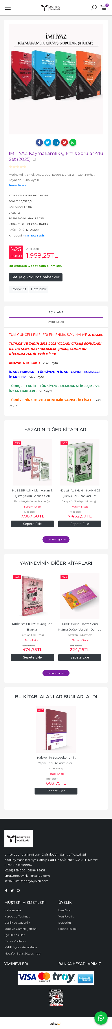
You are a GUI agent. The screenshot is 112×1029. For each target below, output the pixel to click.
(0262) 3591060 (14, 870)
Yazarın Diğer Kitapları (56, 429)
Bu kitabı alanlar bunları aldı (56, 696)
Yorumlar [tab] (56, 322)
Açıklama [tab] (56, 312)
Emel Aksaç (56, 768)
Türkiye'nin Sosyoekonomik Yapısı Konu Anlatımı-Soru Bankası (56, 763)
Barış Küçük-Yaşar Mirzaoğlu (32, 501)
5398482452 (36, 870)
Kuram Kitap (32, 506)
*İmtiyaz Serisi (34, 235)
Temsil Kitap (32, 640)
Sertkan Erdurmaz (32, 634)
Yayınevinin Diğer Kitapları (56, 563)
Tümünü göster (56, 539)
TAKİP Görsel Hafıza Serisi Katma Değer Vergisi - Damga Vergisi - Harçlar (80, 629)
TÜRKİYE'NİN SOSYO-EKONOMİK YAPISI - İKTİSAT (50, 400)
